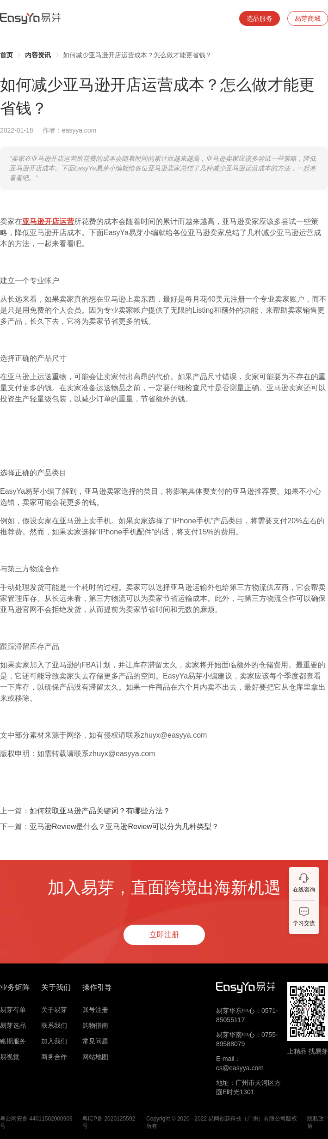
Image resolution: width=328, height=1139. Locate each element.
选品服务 (259, 18)
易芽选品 (13, 1025)
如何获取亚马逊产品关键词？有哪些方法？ (100, 811)
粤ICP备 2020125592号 (108, 1122)
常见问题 (95, 1041)
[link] (6, 55)
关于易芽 (54, 1009)
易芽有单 (13, 1009)
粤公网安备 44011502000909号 (36, 1122)
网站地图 (95, 1056)
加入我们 (54, 1041)
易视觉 (9, 1056)
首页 (6, 55)
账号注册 (95, 1009)
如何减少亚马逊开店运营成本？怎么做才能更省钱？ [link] (137, 55)
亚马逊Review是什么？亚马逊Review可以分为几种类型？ (124, 826)
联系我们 (54, 1025)
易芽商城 (308, 18)
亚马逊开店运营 (48, 221)
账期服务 (13, 1041)
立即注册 (164, 935)
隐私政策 (315, 1122)
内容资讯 (38, 55)
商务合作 (54, 1056)
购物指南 (95, 1025)
